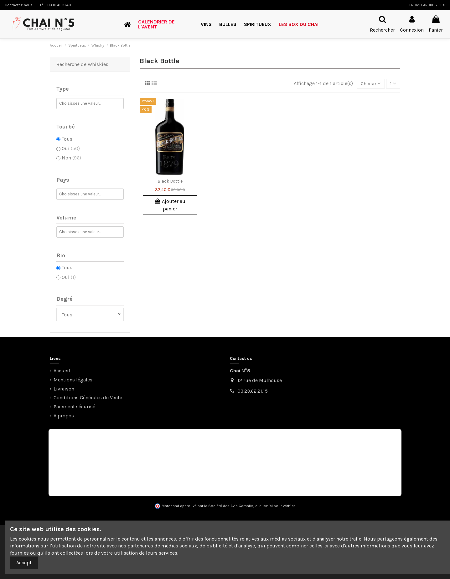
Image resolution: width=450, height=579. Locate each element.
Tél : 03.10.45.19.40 (55, 5)
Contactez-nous (19, 5)
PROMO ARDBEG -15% (427, 5)
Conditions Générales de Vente (88, 397)
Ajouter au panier (170, 205)
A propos (64, 416)
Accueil (62, 371)
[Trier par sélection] (369, 84)
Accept (24, 563)
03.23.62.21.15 (252, 391)
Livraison (64, 389)
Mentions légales (73, 380)
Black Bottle (170, 181)
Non (71, 158)
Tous (67, 139)
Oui (71, 148)
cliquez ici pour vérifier (275, 506)
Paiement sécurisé (74, 407)
